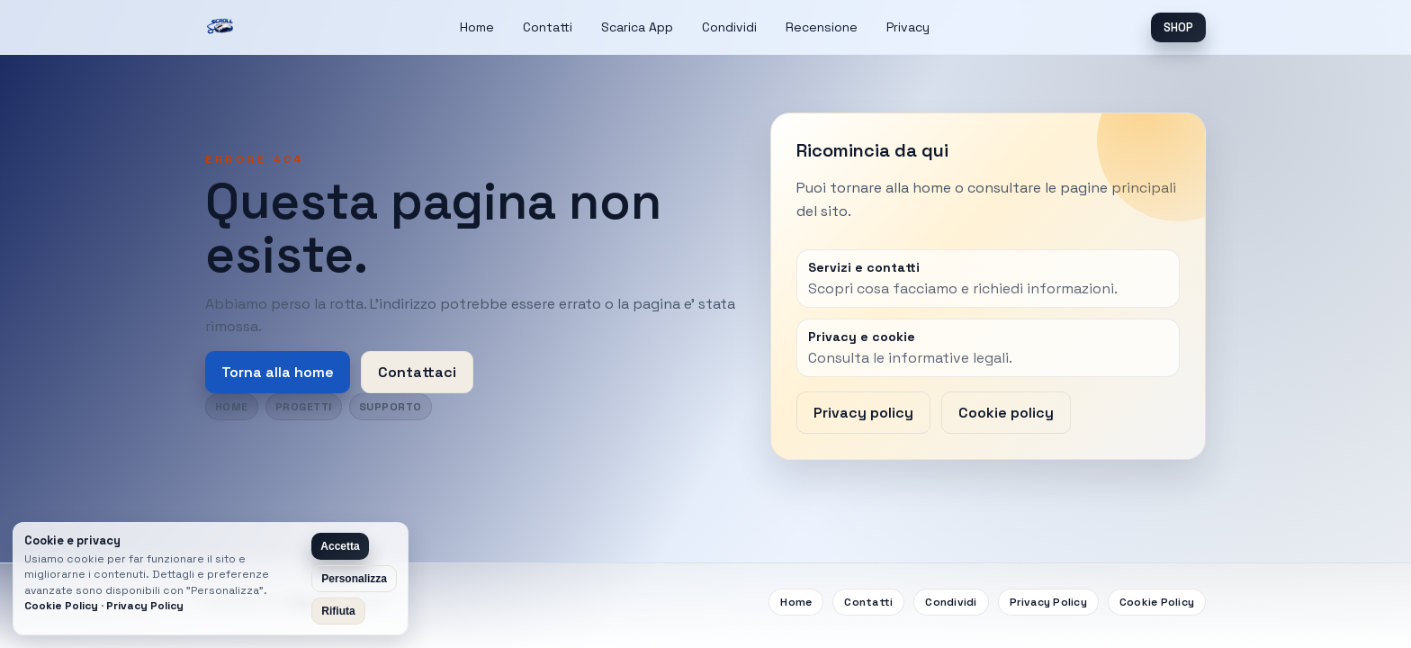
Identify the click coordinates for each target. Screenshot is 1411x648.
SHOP (1178, 27)
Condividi (729, 27)
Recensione (822, 27)
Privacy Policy (1048, 602)
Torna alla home (277, 372)
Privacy (908, 27)
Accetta (339, 546)
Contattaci (417, 372)
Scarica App (637, 27)
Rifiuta (338, 611)
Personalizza (354, 578)
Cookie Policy (1156, 602)
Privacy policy (863, 412)
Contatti (547, 27)
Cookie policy (1006, 412)
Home (477, 27)
